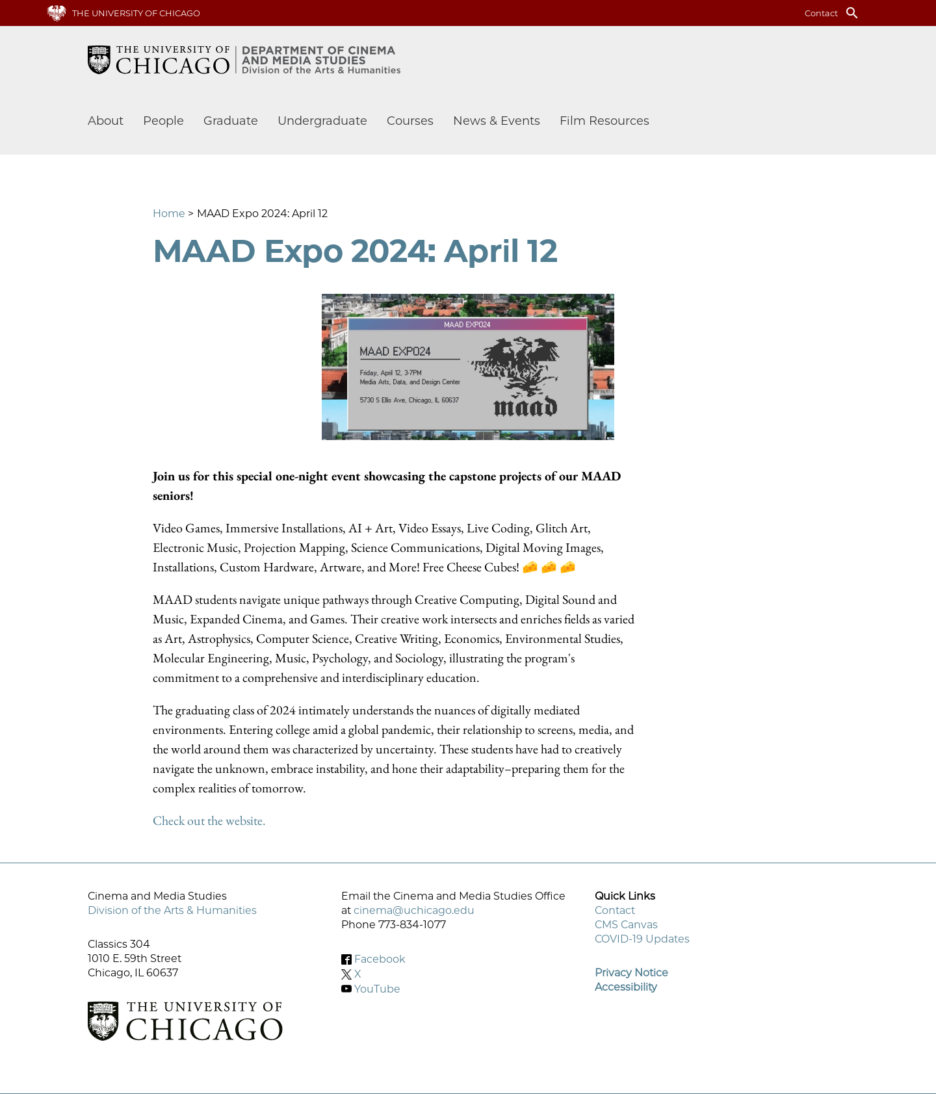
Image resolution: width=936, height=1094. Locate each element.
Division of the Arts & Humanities (172, 910)
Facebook (380, 959)
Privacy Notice (631, 973)
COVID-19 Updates (642, 939)
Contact (821, 13)
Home (169, 213)
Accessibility (626, 987)
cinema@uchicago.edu (414, 910)
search (852, 13)
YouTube (377, 988)
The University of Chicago (136, 13)
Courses (410, 121)
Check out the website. (209, 820)
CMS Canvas (626, 924)
